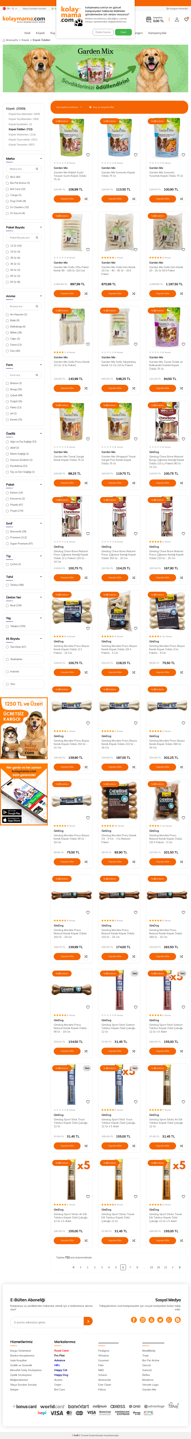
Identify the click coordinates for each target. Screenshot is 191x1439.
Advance (59, 1360)
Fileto (13, 407)
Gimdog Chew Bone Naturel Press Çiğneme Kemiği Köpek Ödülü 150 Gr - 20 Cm (118, 555)
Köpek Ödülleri (20, 129)
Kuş (52, 33)
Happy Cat (60, 1370)
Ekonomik (16, 531)
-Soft (75, 1435)
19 (151, 1267)
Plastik (14, 504)
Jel (11, 413)
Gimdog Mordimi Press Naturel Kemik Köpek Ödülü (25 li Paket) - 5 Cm (165, 839)
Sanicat (147, 1370)
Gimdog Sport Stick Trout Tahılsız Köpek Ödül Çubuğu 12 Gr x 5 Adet (118, 1123)
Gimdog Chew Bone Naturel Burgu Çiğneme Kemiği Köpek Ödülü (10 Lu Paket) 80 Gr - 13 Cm (166, 462)
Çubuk (14, 395)
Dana (14, 344)
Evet (123, 32)
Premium (16, 537)
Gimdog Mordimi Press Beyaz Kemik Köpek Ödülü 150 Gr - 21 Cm (71, 744)
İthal (14, 605)
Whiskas (103, 1355)
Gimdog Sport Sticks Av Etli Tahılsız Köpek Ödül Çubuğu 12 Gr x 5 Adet (70, 1217)
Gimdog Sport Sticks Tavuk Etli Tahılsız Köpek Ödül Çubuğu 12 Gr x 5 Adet (165, 1217)
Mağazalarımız (19, 1379)
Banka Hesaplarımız (22, 1355)
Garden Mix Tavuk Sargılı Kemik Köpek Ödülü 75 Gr (69, 458)
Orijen (57, 1384)
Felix (101, 1365)
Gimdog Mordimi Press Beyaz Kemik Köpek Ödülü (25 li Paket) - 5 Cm (119, 649)
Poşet (14, 510)
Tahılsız (15, 585)
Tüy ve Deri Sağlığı (20, 472)
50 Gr (13, 282)
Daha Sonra (101, 32)
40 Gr (13, 270)
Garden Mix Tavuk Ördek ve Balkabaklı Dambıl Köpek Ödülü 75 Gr (166, 365)
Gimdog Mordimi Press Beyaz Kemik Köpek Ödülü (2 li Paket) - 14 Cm (71, 649)
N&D (101, 1370)
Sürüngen (136, 33)
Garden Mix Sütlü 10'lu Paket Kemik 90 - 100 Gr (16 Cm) (71, 268)
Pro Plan (59, 1355)
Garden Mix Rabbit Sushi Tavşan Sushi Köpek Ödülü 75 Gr (70, 176)
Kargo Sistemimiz (20, 1350)
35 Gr (13, 257)
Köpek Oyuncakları (23, 139)
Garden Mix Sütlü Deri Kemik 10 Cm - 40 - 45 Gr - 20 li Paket (118, 270)
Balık (12, 320)
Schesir (102, 1375)
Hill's (57, 1365)
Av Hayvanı (16, 314)
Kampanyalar (157, 33)
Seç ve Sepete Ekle (101, 107)
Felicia (102, 1389)
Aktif (12, 447)
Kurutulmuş (16, 466)
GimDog (154, 452)
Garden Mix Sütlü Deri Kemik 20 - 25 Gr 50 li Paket (166, 268)
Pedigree (103, 1350)
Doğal (14, 401)
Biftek (14, 332)
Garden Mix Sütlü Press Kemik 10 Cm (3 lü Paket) (72, 363)
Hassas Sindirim (19, 460)
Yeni (10, 684)
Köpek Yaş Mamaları (24, 118)
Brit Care (15, 189)
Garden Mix (61, 168)
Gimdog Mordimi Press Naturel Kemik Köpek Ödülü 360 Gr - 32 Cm (165, 933)
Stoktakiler (14, 659)
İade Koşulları (18, 1360)
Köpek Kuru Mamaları (24, 113)
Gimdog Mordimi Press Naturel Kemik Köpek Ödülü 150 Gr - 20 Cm (70, 933)
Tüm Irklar (16, 647)
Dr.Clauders (17, 207)
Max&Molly (148, 1350)
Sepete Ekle (67, 198)
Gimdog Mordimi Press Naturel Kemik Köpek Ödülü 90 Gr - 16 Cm (70, 1028)
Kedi (27, 33)
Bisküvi (14, 383)
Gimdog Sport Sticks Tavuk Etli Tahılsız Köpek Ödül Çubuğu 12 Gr (117, 1217)
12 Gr (14, 245)
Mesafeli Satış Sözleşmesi (26, 1370)
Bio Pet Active (18, 183)
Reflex (146, 1375)
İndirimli (12, 671)
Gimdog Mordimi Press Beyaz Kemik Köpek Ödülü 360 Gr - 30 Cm (167, 744)
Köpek (40, 33)
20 (158, 1267)
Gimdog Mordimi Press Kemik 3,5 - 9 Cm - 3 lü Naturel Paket (118, 839)
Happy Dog (61, 1375)
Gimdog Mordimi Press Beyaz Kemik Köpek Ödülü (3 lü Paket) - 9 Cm (167, 649)
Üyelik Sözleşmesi (21, 1375)
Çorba (13, 564)
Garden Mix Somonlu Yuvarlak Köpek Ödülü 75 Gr (166, 174)
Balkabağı (15, 326)
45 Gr (13, 276)
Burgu (14, 389)
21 (165, 1267)
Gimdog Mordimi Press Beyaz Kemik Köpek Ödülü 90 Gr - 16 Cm (71, 839)
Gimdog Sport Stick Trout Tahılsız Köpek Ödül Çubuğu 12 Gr (70, 1123)
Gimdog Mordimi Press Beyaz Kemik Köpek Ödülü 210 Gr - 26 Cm (119, 744)
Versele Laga (150, 1384)
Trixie (145, 1355)
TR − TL (10, 8)
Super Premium (19, 543)
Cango (13, 195)
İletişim (14, 1389)
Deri (13, 350)
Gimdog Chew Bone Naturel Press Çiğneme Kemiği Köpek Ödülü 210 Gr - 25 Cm (166, 555)
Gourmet (103, 1360)
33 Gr (13, 251)
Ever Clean (104, 1384)
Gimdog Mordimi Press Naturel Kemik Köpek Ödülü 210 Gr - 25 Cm (117, 933)
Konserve (15, 498)
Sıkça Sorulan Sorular (34, 8)
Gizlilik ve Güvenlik (21, 1365)
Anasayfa (10, 40)
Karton (14, 492)
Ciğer (13, 338)
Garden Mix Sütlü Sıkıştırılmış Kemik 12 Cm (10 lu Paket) (118, 363)
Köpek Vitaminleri (22, 134)
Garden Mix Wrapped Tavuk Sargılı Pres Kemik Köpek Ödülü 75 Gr (118, 460)
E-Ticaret (83, 1435)
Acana (58, 1379)
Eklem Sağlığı (17, 453)
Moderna (147, 1379)
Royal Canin (61, 1350)
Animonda (104, 1379)
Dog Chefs (16, 201)
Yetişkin (15, 626)
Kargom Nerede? (177, 8)
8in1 (13, 177)
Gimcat (146, 1365)
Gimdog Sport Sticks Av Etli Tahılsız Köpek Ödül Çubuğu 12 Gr (166, 1123)
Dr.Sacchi (15, 213)
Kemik (14, 419)
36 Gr (13, 263)
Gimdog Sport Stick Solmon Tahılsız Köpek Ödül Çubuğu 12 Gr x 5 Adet (166, 1028)
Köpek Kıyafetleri (20, 124)
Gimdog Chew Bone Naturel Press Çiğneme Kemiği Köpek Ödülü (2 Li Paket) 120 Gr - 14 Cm (71, 556)
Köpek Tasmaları (22, 144)
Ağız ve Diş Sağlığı (21, 441)
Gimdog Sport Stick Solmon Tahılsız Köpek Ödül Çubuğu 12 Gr (118, 1028)
